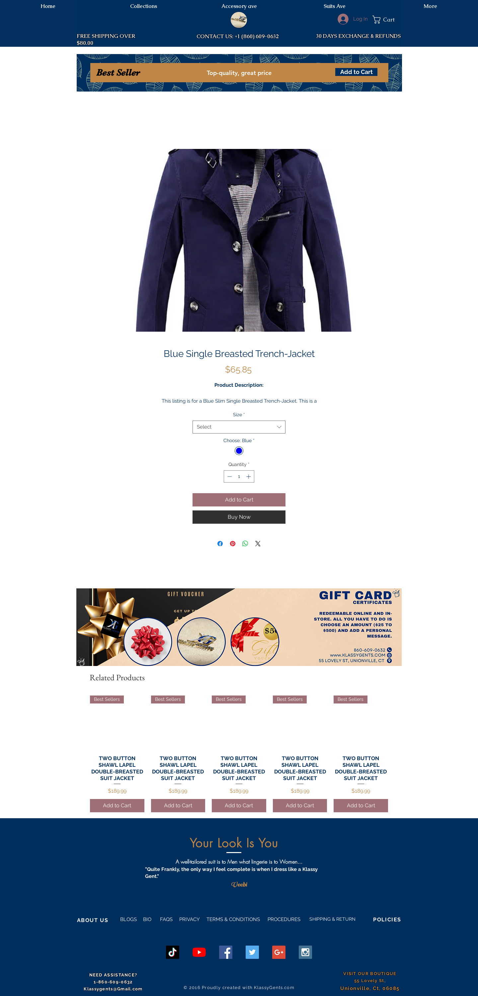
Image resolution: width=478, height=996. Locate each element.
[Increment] (249, 476)
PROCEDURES (283, 919)
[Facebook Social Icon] (225, 952)
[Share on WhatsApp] (245, 544)
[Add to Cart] (356, 72)
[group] (239, 753)
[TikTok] (172, 952)
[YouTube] (199, 952)
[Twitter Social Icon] (252, 952)
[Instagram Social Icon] (305, 952)
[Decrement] (229, 476)
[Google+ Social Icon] (278, 952)
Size (239, 414)
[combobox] (239, 427)
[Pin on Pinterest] (233, 544)
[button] (387, 20)
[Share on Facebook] (220, 544)
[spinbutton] (239, 476)
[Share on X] (258, 544)
